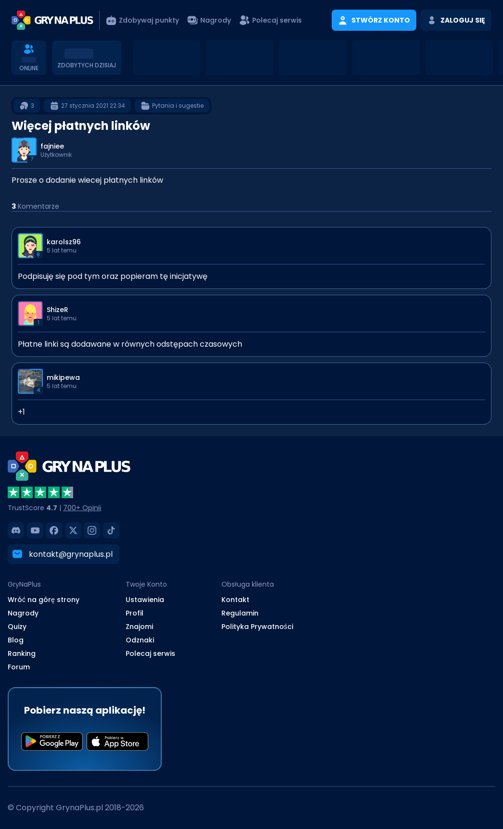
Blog (16, 640)
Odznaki (140, 640)
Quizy (17, 626)
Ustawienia (145, 599)
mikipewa (63, 377)
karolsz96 (64, 242)
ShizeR (57, 309)
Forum (19, 667)
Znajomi (139, 626)
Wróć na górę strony (43, 599)
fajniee (52, 146)
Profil (134, 613)
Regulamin (239, 613)
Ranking (22, 653)
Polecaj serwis (150, 653)
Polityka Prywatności (257, 626)
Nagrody (23, 613)
